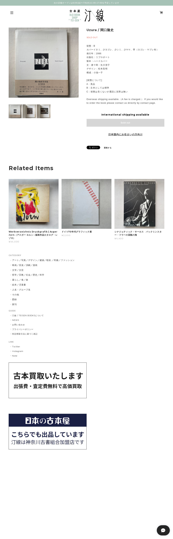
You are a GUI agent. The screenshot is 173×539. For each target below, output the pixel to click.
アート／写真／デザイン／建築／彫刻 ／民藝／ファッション (43, 260)
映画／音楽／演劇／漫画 (24, 265)
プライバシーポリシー (22, 329)
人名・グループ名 (21, 289)
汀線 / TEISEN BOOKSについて (28, 315)
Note (14, 356)
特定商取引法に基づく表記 (25, 334)
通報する (108, 148)
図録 (14, 299)
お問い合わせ (18, 324)
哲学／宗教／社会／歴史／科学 (28, 274)
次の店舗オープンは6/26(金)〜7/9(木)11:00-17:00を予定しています (86, 3)
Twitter (16, 346)
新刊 (14, 304)
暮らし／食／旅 (20, 279)
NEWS (15, 320)
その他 (15, 294)
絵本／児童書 (19, 284)
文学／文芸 (18, 270)
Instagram (17, 351)
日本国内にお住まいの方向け (125, 134)
